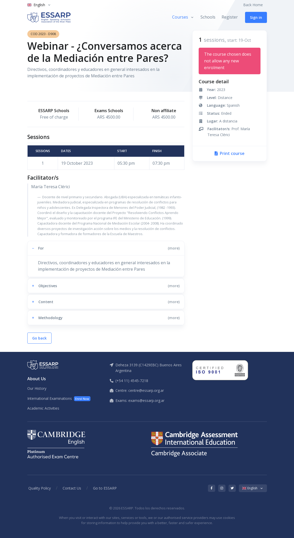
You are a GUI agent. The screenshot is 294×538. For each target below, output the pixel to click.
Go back (39, 338)
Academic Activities (43, 408)
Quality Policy (39, 488)
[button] (106, 248)
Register (230, 17)
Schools (207, 17)
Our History (36, 388)
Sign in (256, 17)
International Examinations (59, 398)
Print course (230, 153)
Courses (180, 17)
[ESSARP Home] (49, 17)
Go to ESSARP (105, 488)
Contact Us (72, 488)
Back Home (253, 4)
